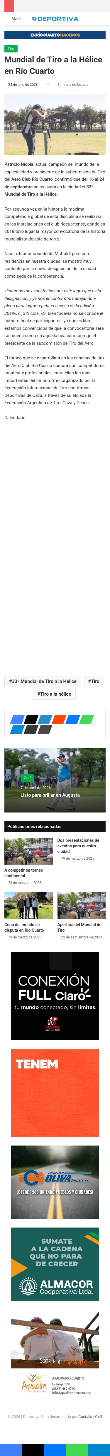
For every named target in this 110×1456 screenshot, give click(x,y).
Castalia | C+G (90, 1416)
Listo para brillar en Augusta (50, 795)
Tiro (11, 48)
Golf (27, 778)
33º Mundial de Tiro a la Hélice (44, 681)
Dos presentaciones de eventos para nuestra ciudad (78, 846)
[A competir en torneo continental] (28, 851)
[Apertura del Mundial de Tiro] (81, 905)
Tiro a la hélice (55, 694)
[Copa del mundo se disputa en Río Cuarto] (28, 905)
